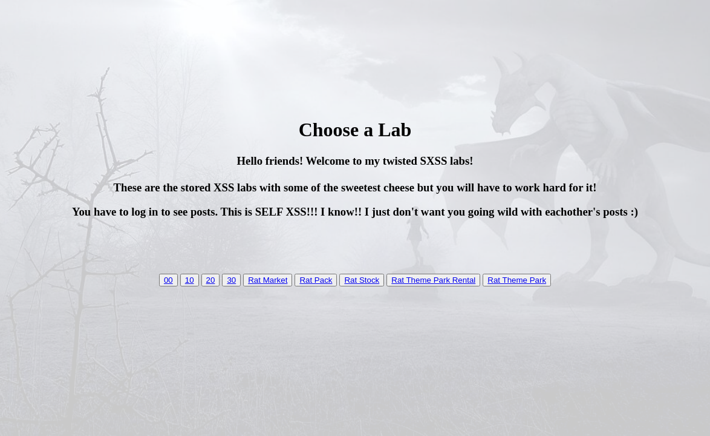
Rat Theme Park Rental (433, 280)
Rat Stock (361, 280)
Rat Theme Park (516, 280)
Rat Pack (315, 280)
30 (231, 280)
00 (168, 280)
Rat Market (267, 280)
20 (210, 280)
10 (189, 280)
